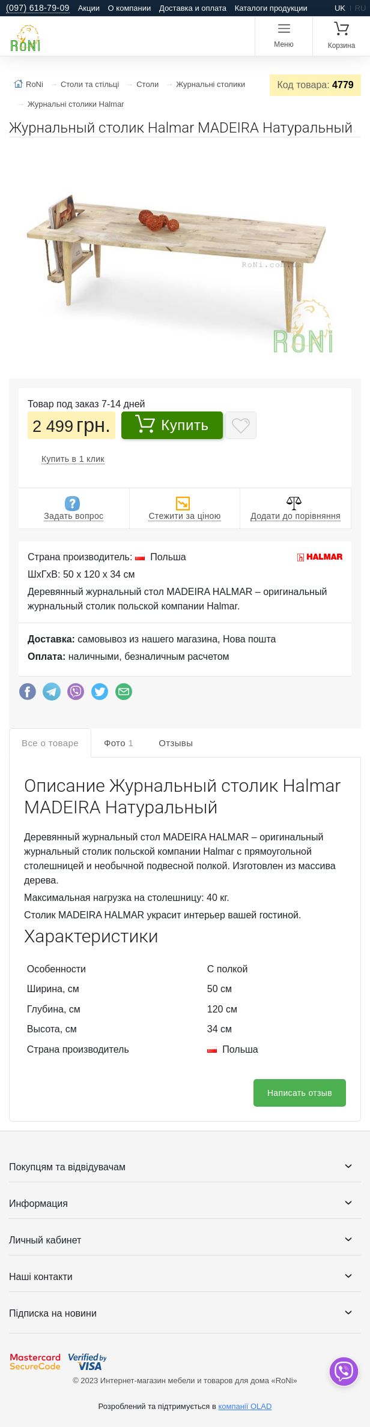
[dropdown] (343, 1371)
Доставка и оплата (192, 8)
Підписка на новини (53, 1313)
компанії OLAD (244, 1406)
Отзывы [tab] (176, 743)
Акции (89, 8)
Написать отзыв (299, 1093)
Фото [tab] (118, 743)
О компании (129, 8)
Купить (171, 423)
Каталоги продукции (271, 8)
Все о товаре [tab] (50, 743)
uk (340, 8)
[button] (350, 151)
